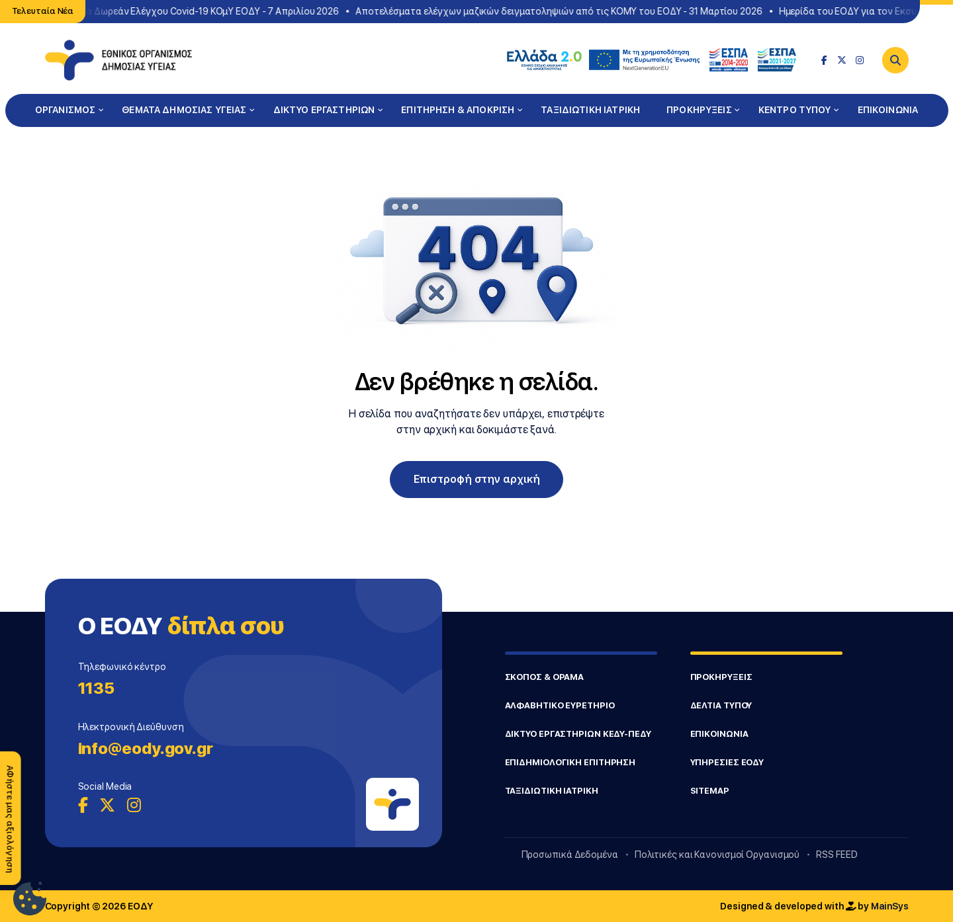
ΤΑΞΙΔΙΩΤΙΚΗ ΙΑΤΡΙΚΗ (590, 110)
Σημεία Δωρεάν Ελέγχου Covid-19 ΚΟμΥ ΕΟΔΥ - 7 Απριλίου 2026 (203, 11)
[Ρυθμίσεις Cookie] (29, 898)
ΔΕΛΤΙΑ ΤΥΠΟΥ (721, 705)
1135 (96, 688)
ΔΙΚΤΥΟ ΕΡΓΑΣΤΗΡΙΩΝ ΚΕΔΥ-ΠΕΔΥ (578, 734)
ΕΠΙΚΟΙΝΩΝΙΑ (888, 110)
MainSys (889, 906)
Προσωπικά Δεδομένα (570, 854)
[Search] (895, 60)
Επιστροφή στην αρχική (477, 479)
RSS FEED (836, 854)
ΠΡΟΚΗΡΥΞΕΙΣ (699, 110)
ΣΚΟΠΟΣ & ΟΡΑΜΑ (544, 677)
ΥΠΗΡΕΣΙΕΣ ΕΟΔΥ (727, 762)
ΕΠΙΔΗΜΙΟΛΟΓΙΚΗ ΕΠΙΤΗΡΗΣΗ (570, 762)
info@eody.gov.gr (145, 748)
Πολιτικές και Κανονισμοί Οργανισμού (717, 854)
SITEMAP (709, 791)
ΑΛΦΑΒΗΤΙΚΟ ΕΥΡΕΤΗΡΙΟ (560, 705)
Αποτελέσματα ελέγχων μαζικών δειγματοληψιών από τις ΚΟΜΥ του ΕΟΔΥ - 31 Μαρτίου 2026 (561, 11)
